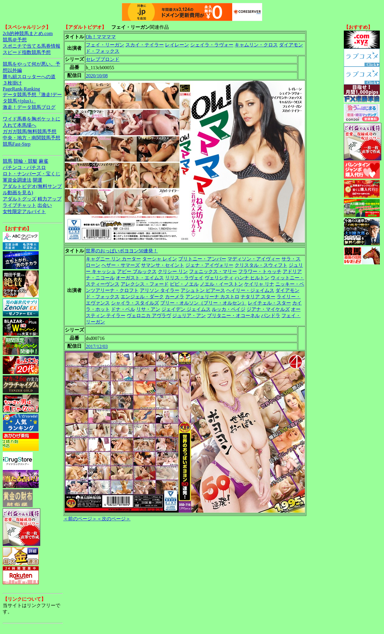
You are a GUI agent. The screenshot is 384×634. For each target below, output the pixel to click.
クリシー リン (173, 271)
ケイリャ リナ (259, 284)
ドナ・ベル (123, 309)
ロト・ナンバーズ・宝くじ (31, 173)
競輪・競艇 (26, 161)
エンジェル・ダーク (142, 296)
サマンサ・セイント (162, 265)
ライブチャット (19, 205)
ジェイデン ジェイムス (186, 309)
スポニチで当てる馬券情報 (31, 46)
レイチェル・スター (269, 302)
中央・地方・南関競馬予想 (31, 137)
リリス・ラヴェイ (184, 277)
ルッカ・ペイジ (228, 309)
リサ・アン (148, 309)
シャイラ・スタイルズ (135, 302)
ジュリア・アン (189, 315)
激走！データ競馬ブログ (29, 107)
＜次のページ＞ (113, 518)
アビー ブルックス (137, 271)
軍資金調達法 (17, 180)
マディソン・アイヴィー (253, 258)
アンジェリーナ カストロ (212, 296)
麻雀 (43, 161)
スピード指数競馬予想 (27, 52)
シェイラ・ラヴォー (211, 44)
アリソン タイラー (159, 290)
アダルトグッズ (19, 198)
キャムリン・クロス (256, 44)
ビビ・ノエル (184, 284)
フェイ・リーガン (105, 44)
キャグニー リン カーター (113, 258)
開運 (37, 180)
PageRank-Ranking (21, 88)
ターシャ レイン (159, 258)
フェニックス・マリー (213, 271)
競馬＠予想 (15, 39)
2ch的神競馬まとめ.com (28, 33)
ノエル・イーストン (221, 284)
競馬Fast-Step (16, 144)
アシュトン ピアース (203, 290)
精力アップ (50, 198)
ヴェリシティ (219, 277)
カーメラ (174, 296)
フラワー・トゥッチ (259, 271)
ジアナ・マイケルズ (268, 309)
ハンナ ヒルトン (252, 277)
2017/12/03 (97, 346)
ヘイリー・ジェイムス (250, 290)
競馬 (7, 161)
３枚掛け (12, 82)
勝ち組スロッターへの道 (29, 76)
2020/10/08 (97, 75)
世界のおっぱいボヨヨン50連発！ (122, 250)
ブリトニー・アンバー (202, 258)
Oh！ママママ (101, 36)
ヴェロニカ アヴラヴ (149, 315)
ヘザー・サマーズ (120, 265)
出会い (45, 205)
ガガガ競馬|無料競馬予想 (29, 131)
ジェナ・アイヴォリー (209, 265)
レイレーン (177, 44)
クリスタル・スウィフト (261, 265)
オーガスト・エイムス (140, 277)
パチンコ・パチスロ (24, 167)
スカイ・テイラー (144, 44)
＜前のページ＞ (80, 518)
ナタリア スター (258, 296)
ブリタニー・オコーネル (233, 315)
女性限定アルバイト (24, 211)
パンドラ (270, 315)
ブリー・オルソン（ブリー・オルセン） (203, 302)
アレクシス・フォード (145, 284)
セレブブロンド (102, 59)
